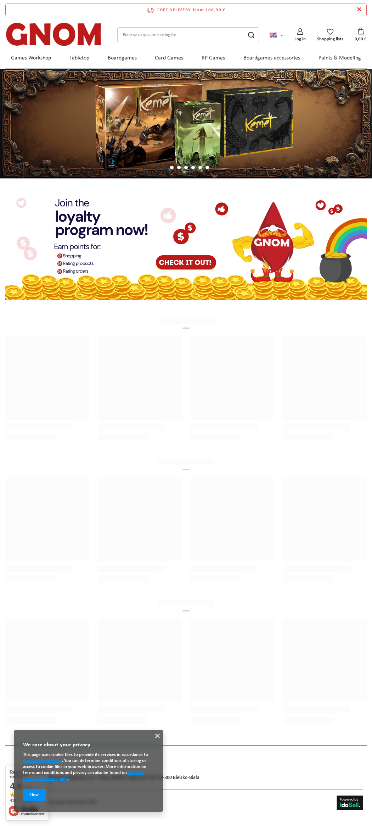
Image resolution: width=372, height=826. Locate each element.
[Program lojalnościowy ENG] (186, 246)
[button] (165, 167)
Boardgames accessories (271, 58)
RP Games (213, 58)
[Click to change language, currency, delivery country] (276, 35)
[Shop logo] (53, 35)
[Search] (251, 35)
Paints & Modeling (340, 58)
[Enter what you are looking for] (188, 35)
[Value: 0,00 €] (361, 35)
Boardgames (122, 58)
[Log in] (300, 35)
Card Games (169, 58)
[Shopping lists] (330, 35)
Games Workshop (31, 58)
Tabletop (79, 58)
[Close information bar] (359, 10)
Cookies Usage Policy (42, 760)
